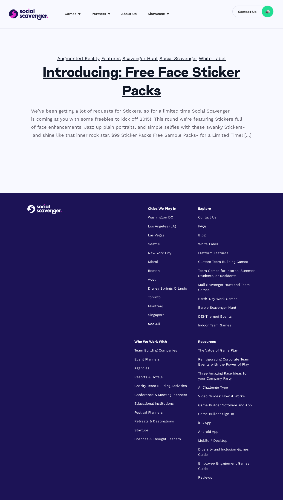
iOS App (204, 423)
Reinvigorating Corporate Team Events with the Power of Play (223, 362)
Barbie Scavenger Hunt (217, 307)
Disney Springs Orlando (167, 288)
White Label (212, 58)
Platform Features (213, 253)
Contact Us (207, 217)
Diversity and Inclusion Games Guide (223, 452)
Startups (141, 430)
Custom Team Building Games (223, 262)
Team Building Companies (155, 350)
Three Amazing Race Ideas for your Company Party (223, 376)
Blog (201, 235)
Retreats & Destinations (154, 421)
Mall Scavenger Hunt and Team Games (224, 287)
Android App (208, 432)
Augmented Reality (78, 58)
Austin (153, 279)
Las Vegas (156, 235)
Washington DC (160, 217)
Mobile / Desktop (212, 441)
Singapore (156, 315)
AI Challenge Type (213, 387)
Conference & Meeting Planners (160, 395)
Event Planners (147, 359)
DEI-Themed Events (215, 316)
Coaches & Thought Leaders (157, 439)
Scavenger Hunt (140, 58)
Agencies (141, 368)
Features (111, 58)
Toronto (154, 297)
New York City (159, 253)
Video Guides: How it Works (221, 396)
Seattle (154, 244)
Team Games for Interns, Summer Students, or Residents (226, 273)
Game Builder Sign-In (216, 414)
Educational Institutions (154, 403)
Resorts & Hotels (148, 377)
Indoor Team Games (214, 325)
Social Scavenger (178, 58)
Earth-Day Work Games (217, 299)
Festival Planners (148, 412)
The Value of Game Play (218, 350)
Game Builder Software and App (225, 405)
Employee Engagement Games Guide (223, 466)
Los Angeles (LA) (162, 226)
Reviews (205, 477)
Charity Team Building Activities (160, 386)
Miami (153, 262)
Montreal (155, 306)
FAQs (202, 226)
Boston (154, 271)
